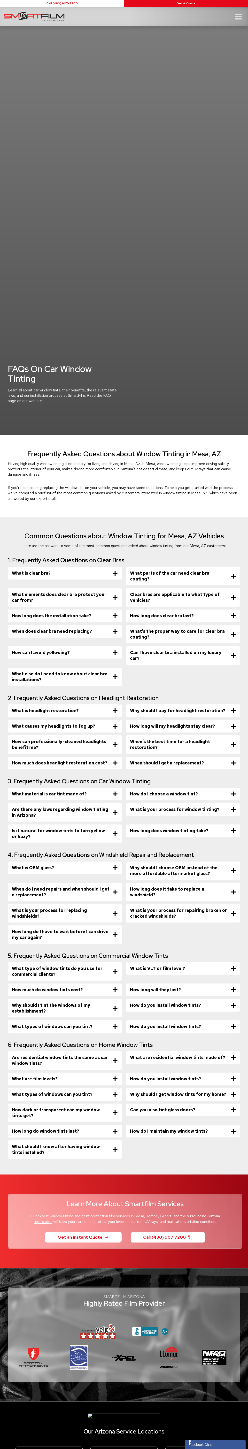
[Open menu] (238, 16)
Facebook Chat (200, 1445)
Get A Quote (186, 3)
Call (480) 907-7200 (62, 3)
